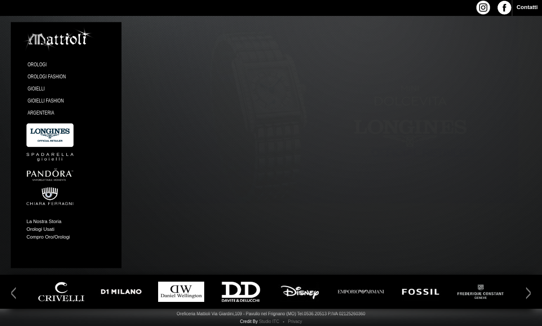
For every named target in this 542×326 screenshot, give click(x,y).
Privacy (295, 321)
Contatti (527, 7)
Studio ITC (269, 321)
